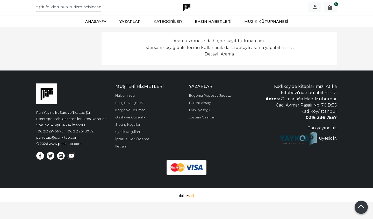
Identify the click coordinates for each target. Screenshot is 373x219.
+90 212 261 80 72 (80, 148)
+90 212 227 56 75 (49, 148)
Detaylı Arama (219, 70)
